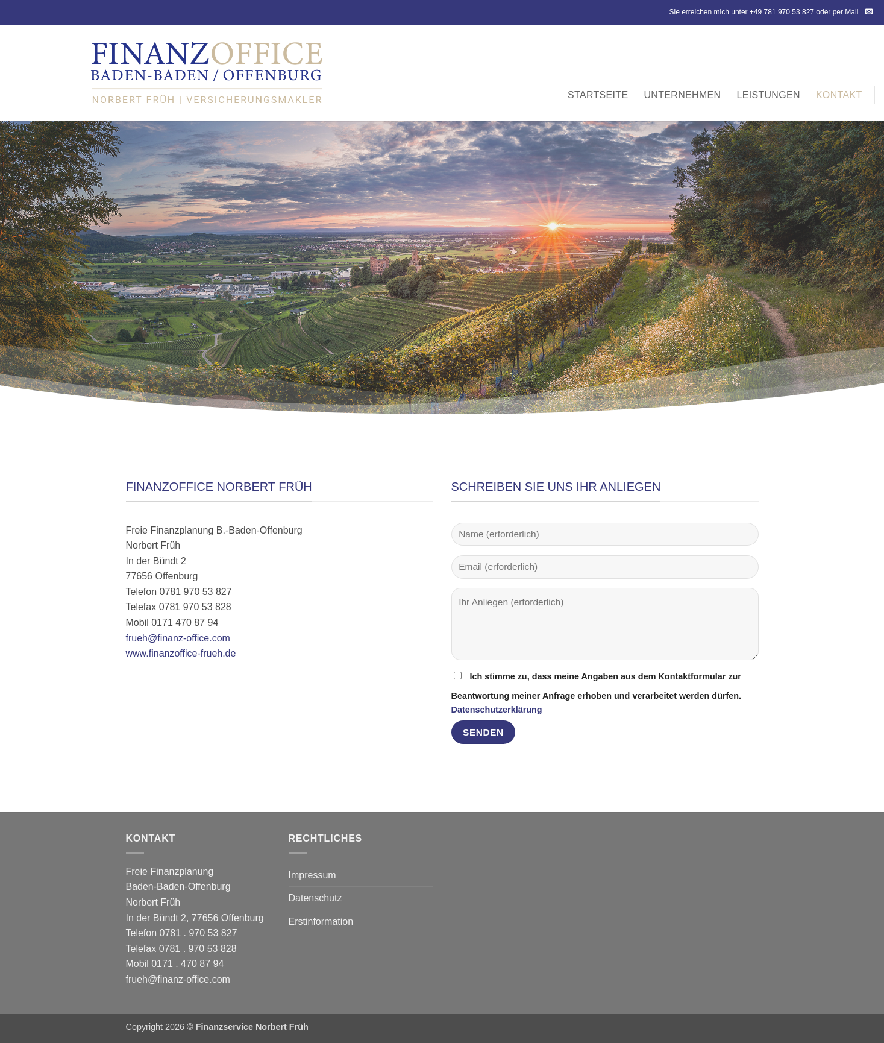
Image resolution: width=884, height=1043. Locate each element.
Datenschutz (315, 898)
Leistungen (768, 95)
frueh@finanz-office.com (178, 638)
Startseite (598, 95)
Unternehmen (682, 95)
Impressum (312, 875)
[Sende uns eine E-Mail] (869, 12)
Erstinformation (321, 921)
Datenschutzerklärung (496, 709)
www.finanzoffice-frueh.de (181, 653)
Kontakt (839, 95)
